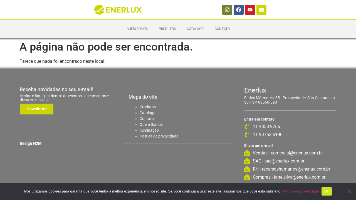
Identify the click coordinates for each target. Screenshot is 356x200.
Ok (326, 191)
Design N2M (30, 143)
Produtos (167, 29)
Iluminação (149, 130)
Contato (222, 29)
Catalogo (195, 29)
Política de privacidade (159, 136)
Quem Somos (137, 29)
